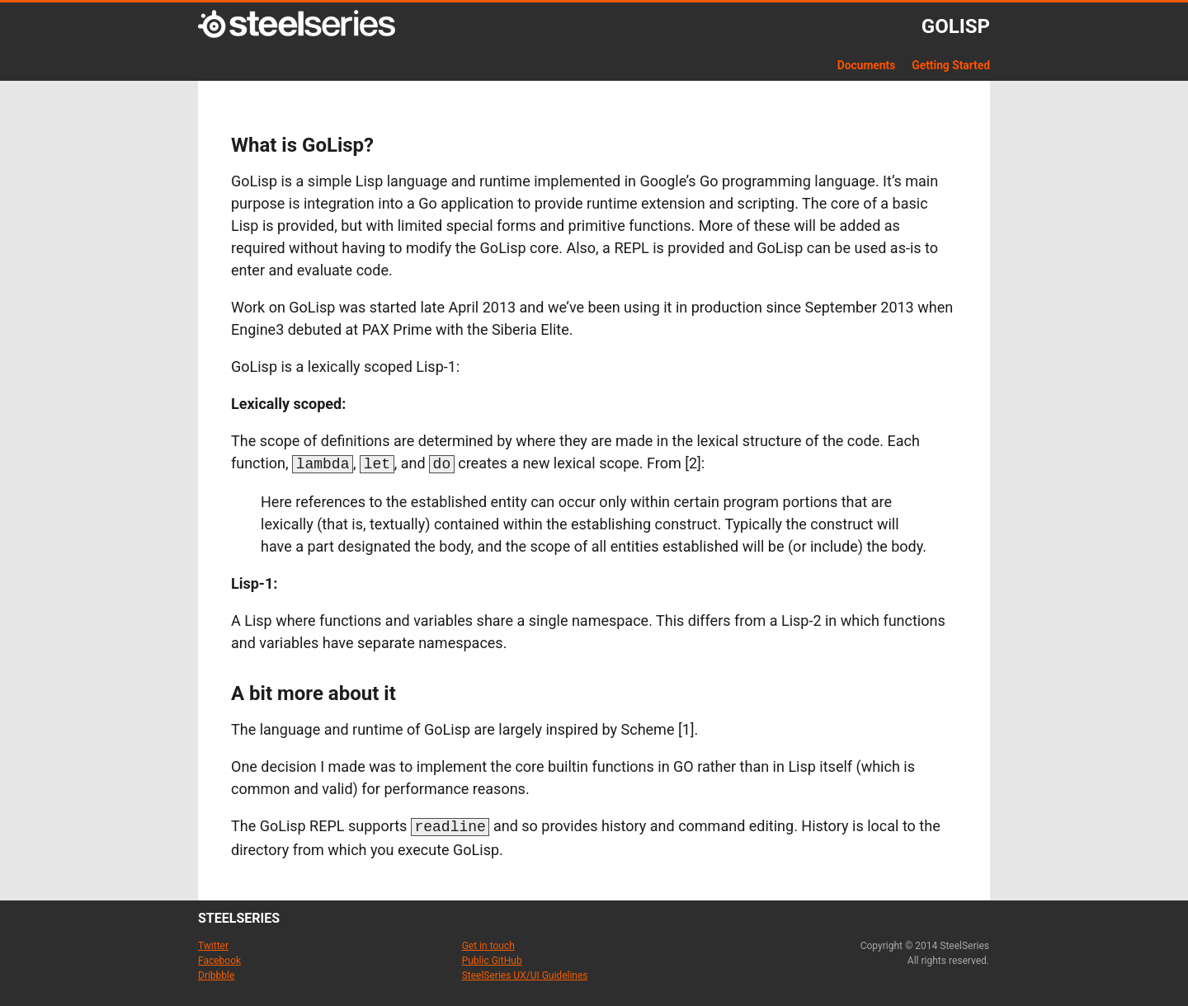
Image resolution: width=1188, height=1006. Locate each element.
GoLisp (956, 26)
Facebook (219, 957)
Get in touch (488, 942)
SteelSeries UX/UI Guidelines (525, 972)
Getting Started (951, 65)
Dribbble (216, 972)
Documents (866, 65)
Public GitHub (492, 957)
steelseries (239, 915)
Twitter (213, 942)
